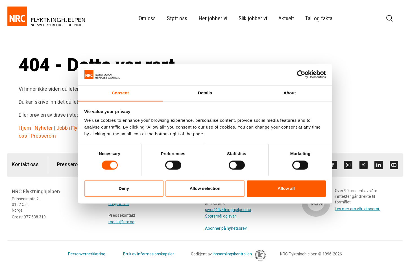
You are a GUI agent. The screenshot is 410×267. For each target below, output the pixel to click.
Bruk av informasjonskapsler (148, 254)
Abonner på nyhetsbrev (226, 228)
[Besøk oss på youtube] (394, 165)
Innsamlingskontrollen (238, 256)
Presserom (43, 136)
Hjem (25, 128)
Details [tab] (205, 93)
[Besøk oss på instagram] (348, 165)
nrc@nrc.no (118, 203)
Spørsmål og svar (220, 216)
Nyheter (44, 128)
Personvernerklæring (86, 254)
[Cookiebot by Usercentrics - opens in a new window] (301, 74)
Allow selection (204, 188)
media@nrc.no (121, 222)
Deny (124, 188)
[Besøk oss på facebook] (333, 165)
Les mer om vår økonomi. (357, 209)
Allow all (286, 188)
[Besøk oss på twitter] (363, 165)
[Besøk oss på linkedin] (378, 165)
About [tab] (289, 93)
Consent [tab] (120, 93)
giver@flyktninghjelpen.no (228, 209)
